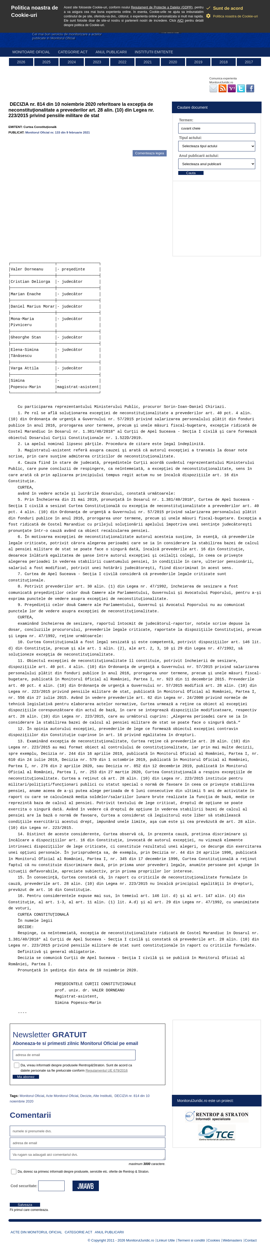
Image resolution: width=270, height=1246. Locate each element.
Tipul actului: (190, 138)
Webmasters (232, 1240)
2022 (122, 62)
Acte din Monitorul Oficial (36, 1232)
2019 (198, 62)
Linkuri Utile (166, 1240)
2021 (147, 62)
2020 (173, 62)
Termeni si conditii (191, 1240)
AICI (180, 20)
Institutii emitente (154, 52)
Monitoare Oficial (31, 52)
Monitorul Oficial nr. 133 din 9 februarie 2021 (57, 132)
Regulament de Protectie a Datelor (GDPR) (162, 7)
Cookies (214, 1240)
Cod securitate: (24, 1186)
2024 (72, 62)
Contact (251, 1240)
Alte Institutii (102, 1096)
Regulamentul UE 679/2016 (106, 1070)
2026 (21, 62)
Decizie (85, 1096)
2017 (249, 62)
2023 (97, 62)
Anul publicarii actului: (199, 156)
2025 (46, 62)
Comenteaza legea (149, 153)
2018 (223, 62)
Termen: (186, 120)
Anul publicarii (111, 52)
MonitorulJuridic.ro (140, 1240)
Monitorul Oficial (32, 1096)
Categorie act (73, 52)
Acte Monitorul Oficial (62, 1096)
